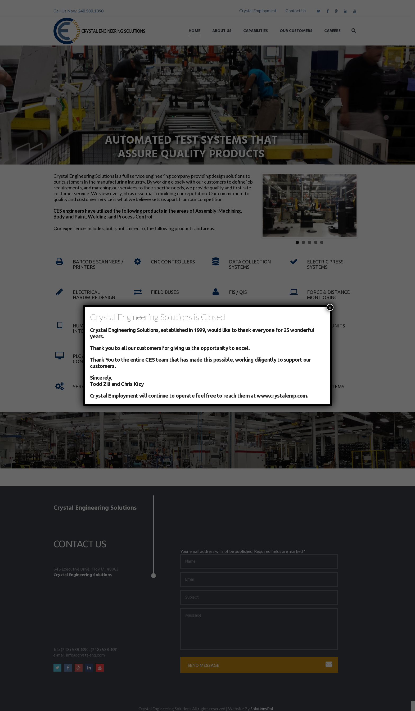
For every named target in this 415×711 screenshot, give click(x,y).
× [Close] (330, 307)
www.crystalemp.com (282, 396)
